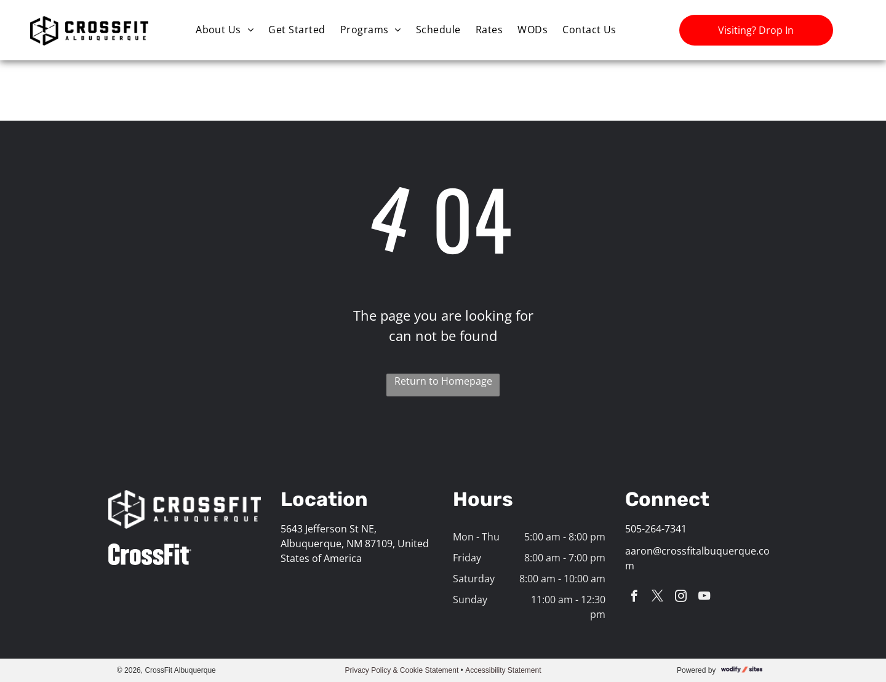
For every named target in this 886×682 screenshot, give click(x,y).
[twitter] (657, 597)
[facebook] (634, 597)
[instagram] (681, 597)
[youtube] (704, 597)
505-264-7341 (656, 529)
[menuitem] (224, 29)
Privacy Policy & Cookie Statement (402, 670)
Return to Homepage (443, 381)
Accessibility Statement (503, 670)
